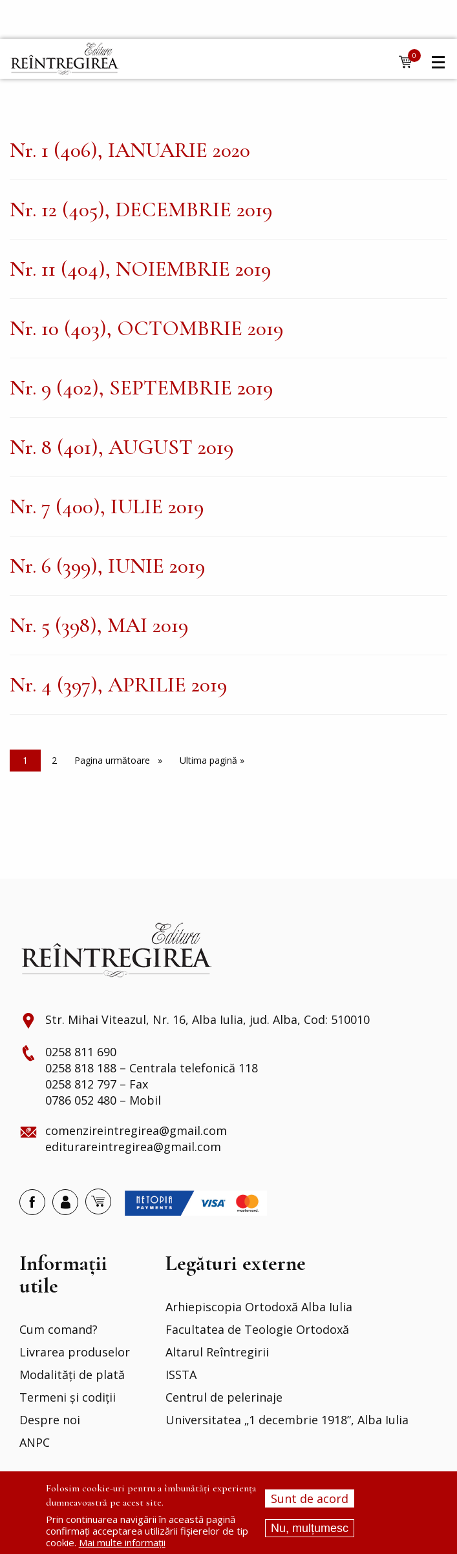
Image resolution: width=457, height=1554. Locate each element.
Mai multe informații (122, 1542)
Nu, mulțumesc (309, 1528)
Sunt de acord (309, 1498)
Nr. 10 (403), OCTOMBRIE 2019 (146, 328)
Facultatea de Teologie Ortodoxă (257, 1330)
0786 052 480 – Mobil (103, 1101)
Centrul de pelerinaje (223, 1398)
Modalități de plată (72, 1375)
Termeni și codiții (67, 1398)
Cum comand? (58, 1330)
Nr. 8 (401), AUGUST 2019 (121, 447)
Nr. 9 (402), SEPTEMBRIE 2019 (141, 387)
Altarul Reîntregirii (217, 1352)
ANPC (34, 1443)
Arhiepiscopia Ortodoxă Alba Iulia (258, 1307)
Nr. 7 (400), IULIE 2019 (107, 506)
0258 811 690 (80, 1052)
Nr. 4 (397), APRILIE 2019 (118, 684)
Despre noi (49, 1420)
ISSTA (181, 1375)
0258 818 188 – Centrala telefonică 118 (151, 1068)
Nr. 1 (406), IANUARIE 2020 (130, 150)
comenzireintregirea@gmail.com (136, 1131)
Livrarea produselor (74, 1352)
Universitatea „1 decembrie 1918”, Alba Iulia (287, 1420)
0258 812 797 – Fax (96, 1085)
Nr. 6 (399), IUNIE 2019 (107, 565)
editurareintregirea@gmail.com (133, 1147)
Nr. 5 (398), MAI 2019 (99, 625)
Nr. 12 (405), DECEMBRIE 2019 (141, 209)
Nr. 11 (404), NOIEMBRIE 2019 (140, 268)
